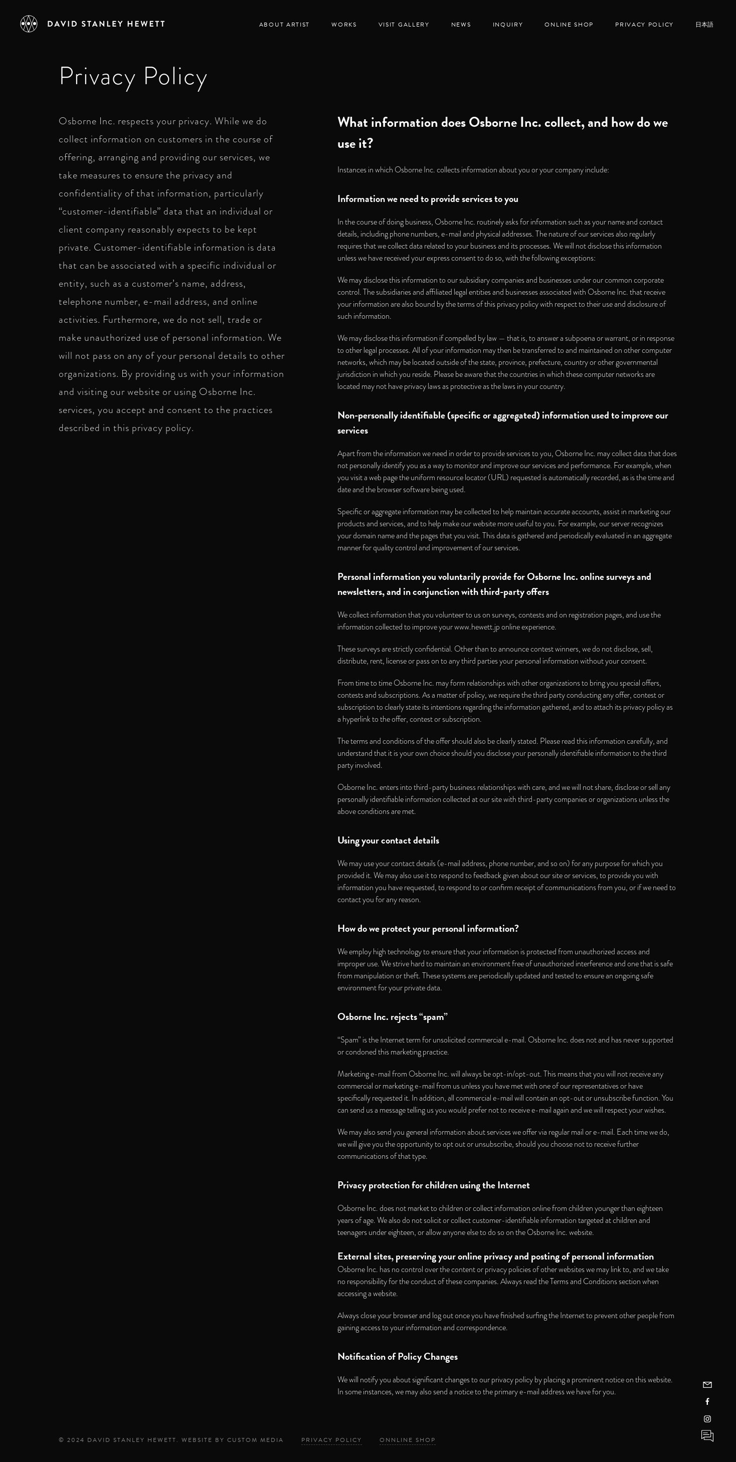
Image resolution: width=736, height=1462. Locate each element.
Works (344, 24)
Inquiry (508, 24)
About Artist (284, 24)
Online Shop (569, 24)
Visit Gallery (404, 24)
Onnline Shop (408, 1439)
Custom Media (255, 1439)
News (461, 24)
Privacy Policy (644, 24)
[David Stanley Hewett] (92, 24)
